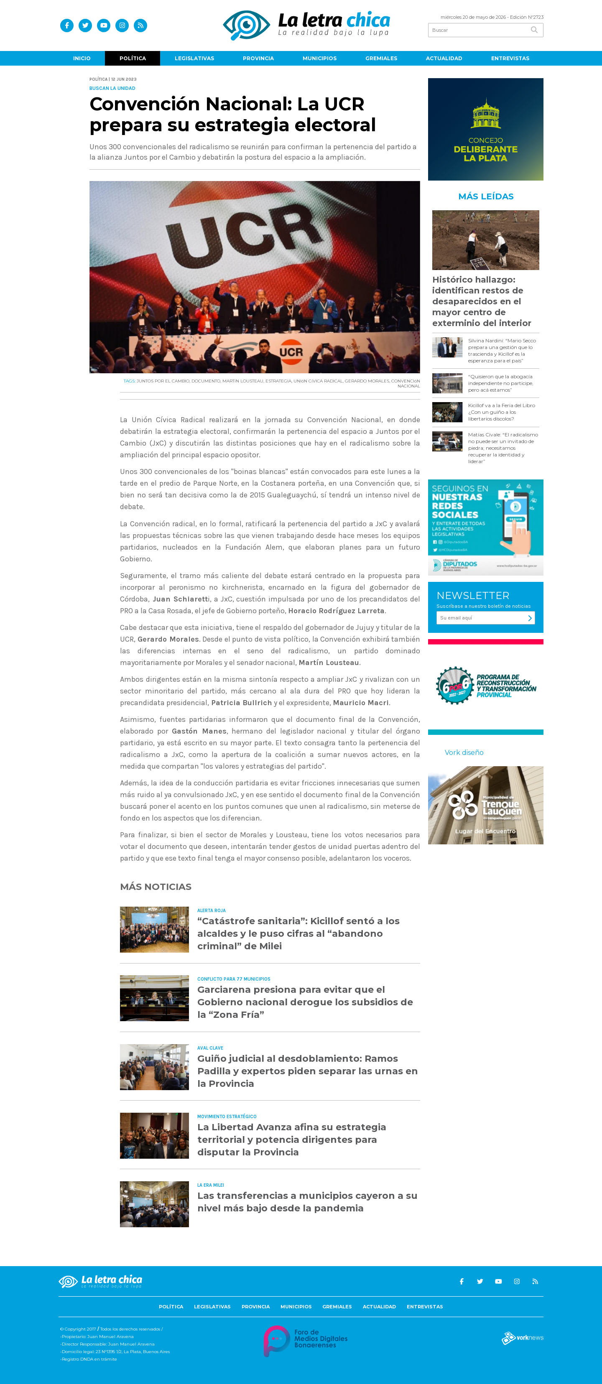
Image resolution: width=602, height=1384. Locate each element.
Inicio (82, 58)
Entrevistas (510, 58)
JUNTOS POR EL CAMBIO (163, 381)
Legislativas (194, 58)
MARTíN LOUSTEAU (242, 381)
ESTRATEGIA (278, 381)
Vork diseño (464, 753)
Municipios (320, 58)
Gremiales (381, 58)
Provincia (258, 58)
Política (133, 58)
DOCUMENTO (205, 381)
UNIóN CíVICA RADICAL (318, 381)
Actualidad (444, 58)
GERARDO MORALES (367, 381)
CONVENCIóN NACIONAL (405, 383)
